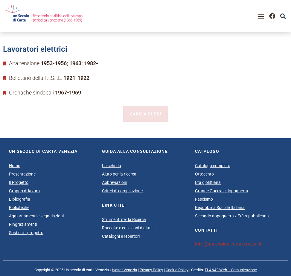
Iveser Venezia (124, 270)
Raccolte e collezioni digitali (127, 227)
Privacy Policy (151, 270)
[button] (261, 16)
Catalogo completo (212, 165)
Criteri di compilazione (122, 190)
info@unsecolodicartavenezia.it (228, 244)
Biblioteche (19, 207)
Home (14, 165)
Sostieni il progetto (26, 232)
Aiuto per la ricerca (119, 174)
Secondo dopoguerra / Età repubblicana (232, 216)
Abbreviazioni (114, 182)
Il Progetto (18, 182)
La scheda (111, 165)
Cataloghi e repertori (121, 236)
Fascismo (204, 199)
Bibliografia (19, 199)
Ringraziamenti (23, 224)
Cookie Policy (177, 270)
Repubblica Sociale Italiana (220, 207)
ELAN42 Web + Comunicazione (231, 270)
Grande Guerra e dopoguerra (221, 190)
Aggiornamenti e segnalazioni (36, 216)
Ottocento (204, 174)
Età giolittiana (208, 182)
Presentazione (22, 174)
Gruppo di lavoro (24, 190)
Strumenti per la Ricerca (124, 219)
